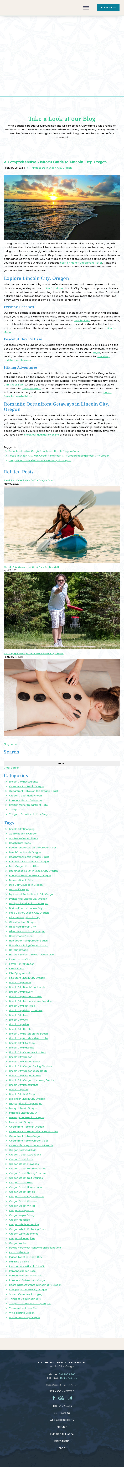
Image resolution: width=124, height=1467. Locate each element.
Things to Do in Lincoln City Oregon (51, 167)
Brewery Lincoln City (21, 880)
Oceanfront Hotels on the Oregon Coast (33, 791)
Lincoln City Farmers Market (25, 996)
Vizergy (74, 1385)
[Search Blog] (62, 758)
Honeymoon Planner (21, 936)
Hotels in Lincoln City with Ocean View (31, 455)
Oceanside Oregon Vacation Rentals (31, 1145)
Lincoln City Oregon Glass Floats (28, 1071)
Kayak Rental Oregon (21, 964)
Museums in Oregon (21, 1122)
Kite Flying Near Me (20, 973)
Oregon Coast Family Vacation (27, 1168)
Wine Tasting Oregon (22, 1312)
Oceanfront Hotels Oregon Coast (29, 1140)
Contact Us (62, 1413)
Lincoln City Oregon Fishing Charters (30, 1066)
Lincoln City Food (19, 1015)
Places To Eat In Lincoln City (25, 1257)
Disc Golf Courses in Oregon (26, 884)
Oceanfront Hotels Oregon (25, 1136)
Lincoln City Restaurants (23, 781)
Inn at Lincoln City (19, 959)
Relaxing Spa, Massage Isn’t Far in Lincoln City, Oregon (34, 653)
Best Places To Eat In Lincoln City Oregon (33, 871)
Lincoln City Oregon (65, 455)
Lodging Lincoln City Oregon (92, 455)
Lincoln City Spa (18, 1089)
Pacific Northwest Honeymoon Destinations (35, 1247)
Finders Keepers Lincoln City (25, 908)
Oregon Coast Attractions (25, 1154)
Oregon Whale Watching (24, 1224)
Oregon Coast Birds (21, 1159)
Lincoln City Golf (18, 1019)
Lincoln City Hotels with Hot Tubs (28, 1038)
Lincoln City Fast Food (22, 1005)
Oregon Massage (19, 1219)
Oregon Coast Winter (22, 1205)
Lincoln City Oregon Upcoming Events (31, 1080)
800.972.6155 (68, 1378)
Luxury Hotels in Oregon (23, 1108)
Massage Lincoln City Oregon (26, 1117)
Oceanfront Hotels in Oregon (26, 786)
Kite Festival (16, 968)
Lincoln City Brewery (21, 991)
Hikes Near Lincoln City (22, 926)
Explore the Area (62, 1434)
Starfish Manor (54, 288)
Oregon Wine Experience (23, 1233)
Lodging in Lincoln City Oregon (27, 1098)
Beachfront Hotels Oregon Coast (60, 451)
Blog (62, 1448)
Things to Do (16, 809)
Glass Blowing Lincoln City (24, 917)
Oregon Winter (18, 1243)
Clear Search (11, 767)
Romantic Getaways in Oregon (52, 460)
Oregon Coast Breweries (24, 1164)
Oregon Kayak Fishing (22, 1215)
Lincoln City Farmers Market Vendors (30, 1001)
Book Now (108, 7)
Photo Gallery (62, 1405)
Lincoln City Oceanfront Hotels (27, 1052)
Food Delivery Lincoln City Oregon (29, 912)
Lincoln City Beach (20, 982)
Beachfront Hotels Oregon (24, 451)
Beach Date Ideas (20, 843)
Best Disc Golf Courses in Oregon (29, 861)
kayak (96, 352)
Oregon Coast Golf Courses (26, 1178)
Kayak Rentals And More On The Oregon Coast (28, 480)
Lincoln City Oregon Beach (25, 1061)
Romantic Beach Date (22, 1271)
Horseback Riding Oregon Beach (28, 940)
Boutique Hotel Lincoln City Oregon (30, 875)
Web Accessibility (62, 1420)
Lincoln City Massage (21, 1047)
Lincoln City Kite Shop (22, 1043)
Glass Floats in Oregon (22, 922)
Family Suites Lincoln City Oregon (28, 903)
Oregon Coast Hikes (21, 1182)
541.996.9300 (67, 1374)
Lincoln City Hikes (19, 1024)
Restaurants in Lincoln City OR (27, 1266)
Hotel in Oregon (18, 950)
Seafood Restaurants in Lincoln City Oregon (35, 1285)
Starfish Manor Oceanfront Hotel (81, 262)
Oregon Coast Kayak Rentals (26, 1196)
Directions (62, 1441)
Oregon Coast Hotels (21, 460)
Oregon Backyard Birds (22, 1150)
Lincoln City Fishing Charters (25, 1010)
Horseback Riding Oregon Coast (28, 945)
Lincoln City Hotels (20, 1029)
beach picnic (82, 320)
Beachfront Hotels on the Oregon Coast (33, 847)
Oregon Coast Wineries (23, 1201)
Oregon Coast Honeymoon (25, 795)
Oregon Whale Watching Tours (27, 1229)
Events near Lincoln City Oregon (28, 898)
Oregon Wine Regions (22, 1238)
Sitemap (62, 1427)
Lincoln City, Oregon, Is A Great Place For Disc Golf (31, 567)
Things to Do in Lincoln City (25, 1298)
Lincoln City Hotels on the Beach (28, 1033)
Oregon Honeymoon (21, 1210)
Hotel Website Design (56, 1385)
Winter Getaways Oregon (24, 1317)
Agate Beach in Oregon (23, 833)
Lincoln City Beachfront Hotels (27, 987)
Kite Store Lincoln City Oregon (27, 977)
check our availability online (41, 434)
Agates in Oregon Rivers (23, 838)
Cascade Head (31, 388)
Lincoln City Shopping (22, 829)
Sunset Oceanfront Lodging (25, 1294)
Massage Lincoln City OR (23, 1112)
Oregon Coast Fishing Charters (27, 1173)
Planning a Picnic (19, 1261)
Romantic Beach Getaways (25, 800)
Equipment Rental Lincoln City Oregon (31, 894)
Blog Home (10, 744)
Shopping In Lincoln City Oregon (28, 1289)
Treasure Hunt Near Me (23, 1308)
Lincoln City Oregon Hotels (25, 1075)
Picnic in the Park (19, 1252)
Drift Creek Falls (14, 384)
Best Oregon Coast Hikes (24, 866)
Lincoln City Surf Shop (22, 1094)
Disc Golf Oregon (19, 889)
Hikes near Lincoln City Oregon (27, 931)
